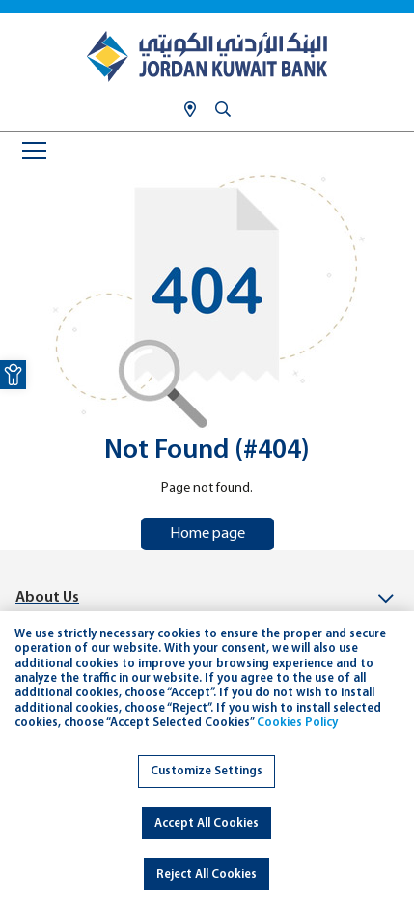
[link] (13, 374)
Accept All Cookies (206, 823)
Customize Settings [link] (206, 771)
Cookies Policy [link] (297, 723)
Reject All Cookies (206, 874)
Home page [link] (207, 534)
